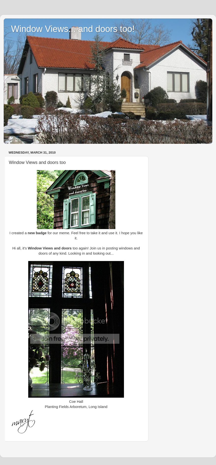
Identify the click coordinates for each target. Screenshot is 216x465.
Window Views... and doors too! (73, 29)
